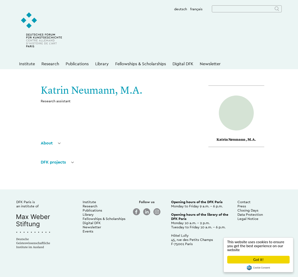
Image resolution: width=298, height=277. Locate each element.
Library (102, 63)
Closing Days (247, 210)
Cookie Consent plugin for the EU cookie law (258, 267)
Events (88, 231)
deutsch (180, 9)
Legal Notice (247, 218)
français (196, 9)
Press (241, 206)
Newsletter (210, 63)
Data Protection (250, 214)
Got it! (258, 259)
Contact (244, 202)
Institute (27, 63)
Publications (77, 63)
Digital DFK (183, 63)
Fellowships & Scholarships (140, 63)
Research (50, 63)
